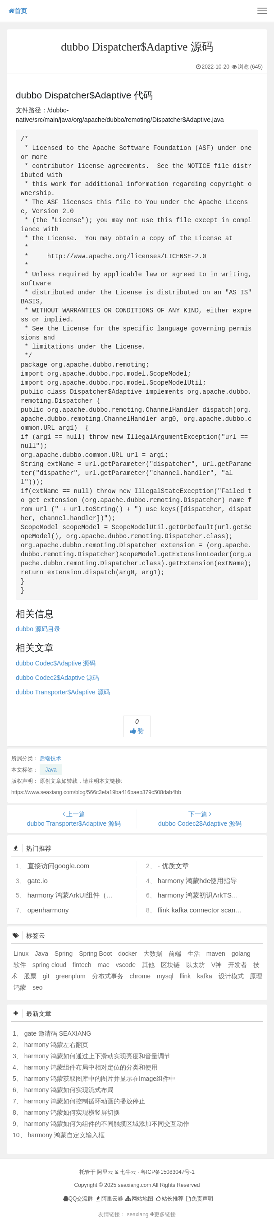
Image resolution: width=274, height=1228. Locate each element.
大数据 (153, 953)
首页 (18, 10)
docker (128, 953)
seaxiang (138, 1214)
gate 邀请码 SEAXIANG (57, 1033)
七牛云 (128, 1172)
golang (241, 953)
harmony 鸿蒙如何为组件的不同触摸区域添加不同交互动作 (106, 1123)
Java (50, 770)
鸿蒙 (21, 987)
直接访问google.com (58, 866)
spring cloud (50, 964)
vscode (126, 964)
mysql (166, 976)
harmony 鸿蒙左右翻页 (56, 1044)
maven (216, 953)
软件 (21, 964)
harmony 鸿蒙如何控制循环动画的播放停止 (84, 1101)
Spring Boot (96, 953)
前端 (176, 953)
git (47, 976)
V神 (217, 964)
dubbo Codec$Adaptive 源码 (56, 663)
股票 (31, 976)
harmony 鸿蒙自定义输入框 (65, 1135)
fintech (83, 964)
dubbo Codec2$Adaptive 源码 (57, 677)
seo (37, 987)
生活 (194, 953)
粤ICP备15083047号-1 (168, 1172)
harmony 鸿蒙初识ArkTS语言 (201, 895)
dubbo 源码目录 (38, 629)
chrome (140, 976)
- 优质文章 (173, 866)
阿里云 (105, 1172)
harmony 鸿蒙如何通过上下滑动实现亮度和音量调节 (97, 1056)
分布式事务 (108, 976)
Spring (64, 953)
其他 (149, 964)
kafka (205, 976)
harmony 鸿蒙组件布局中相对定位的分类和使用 (91, 1067)
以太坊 (196, 964)
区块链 (171, 964)
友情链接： (111, 1214)
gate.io (37, 880)
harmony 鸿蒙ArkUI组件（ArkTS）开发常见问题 (100, 895)
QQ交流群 (78, 1198)
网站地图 (138, 1198)
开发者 (238, 964)
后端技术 (50, 758)
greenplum (71, 976)
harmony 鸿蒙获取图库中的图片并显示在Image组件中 (99, 1078)
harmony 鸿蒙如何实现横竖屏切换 (72, 1112)
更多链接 (163, 1214)
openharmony (48, 910)
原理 (256, 976)
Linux (22, 953)
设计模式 (232, 976)
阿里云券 (109, 1198)
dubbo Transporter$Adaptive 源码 (63, 692)
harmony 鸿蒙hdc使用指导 (197, 880)
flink (185, 976)
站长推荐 (169, 1198)
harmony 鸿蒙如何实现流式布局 (69, 1089)
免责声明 (199, 1198)
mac (104, 964)
